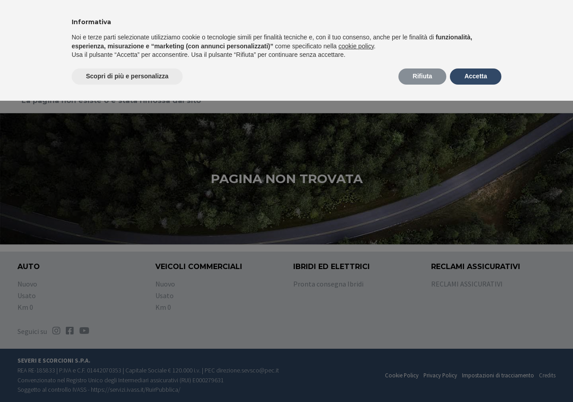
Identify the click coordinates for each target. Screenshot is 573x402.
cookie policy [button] (356, 46)
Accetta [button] (475, 76)
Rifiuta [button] (422, 76)
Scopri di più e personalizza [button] (127, 76)
